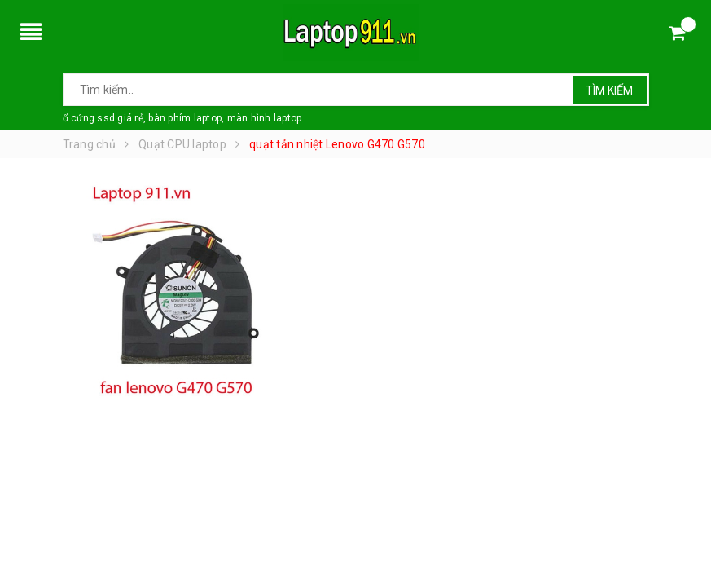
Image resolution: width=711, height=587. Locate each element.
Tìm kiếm (609, 90)
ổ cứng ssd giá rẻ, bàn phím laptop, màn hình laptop (182, 118)
